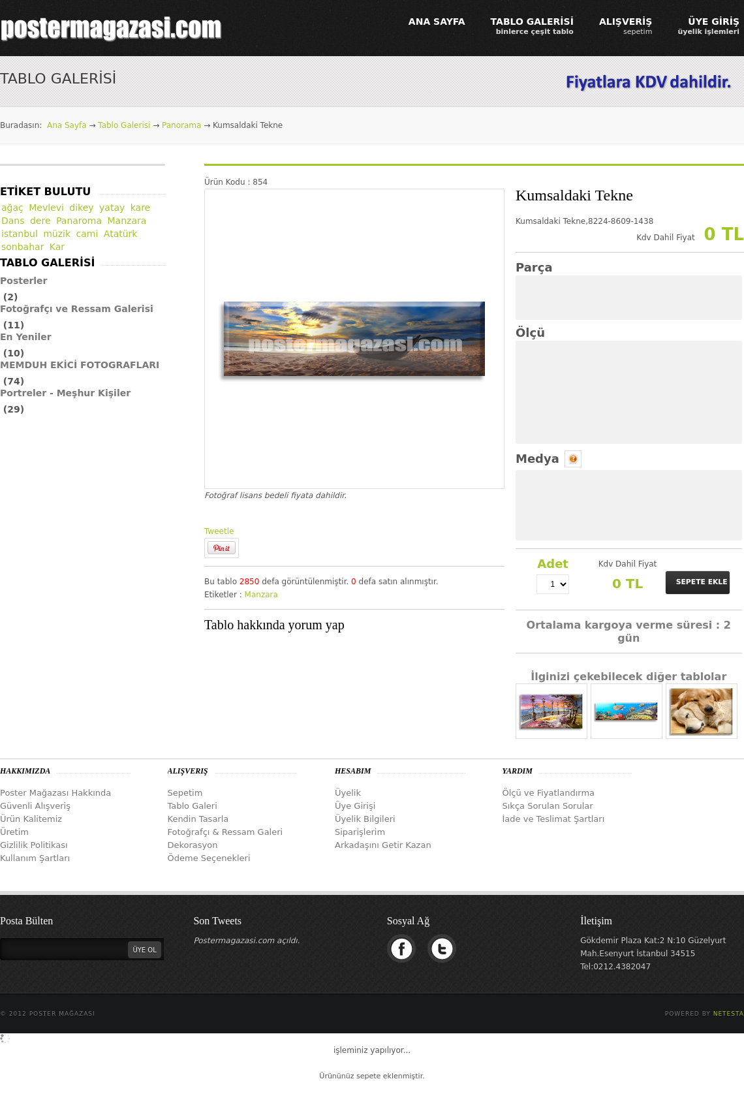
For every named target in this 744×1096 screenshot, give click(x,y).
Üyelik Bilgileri (365, 819)
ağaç (12, 207)
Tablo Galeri (192, 806)
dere (40, 220)
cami (87, 233)
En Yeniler (26, 337)
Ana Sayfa (67, 125)
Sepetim (185, 793)
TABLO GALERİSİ (532, 26)
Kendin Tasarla (198, 819)
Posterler (24, 280)
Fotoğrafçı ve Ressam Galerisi (76, 309)
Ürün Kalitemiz (31, 819)
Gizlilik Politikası (34, 845)
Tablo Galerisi (124, 125)
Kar (57, 247)
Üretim (14, 832)
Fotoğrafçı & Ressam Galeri (225, 832)
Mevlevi (46, 207)
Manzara (261, 594)
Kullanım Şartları (35, 858)
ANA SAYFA (437, 21)
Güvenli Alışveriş (35, 806)
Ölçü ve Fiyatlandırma (549, 793)
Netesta (728, 1013)
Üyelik (348, 793)
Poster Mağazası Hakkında (55, 793)
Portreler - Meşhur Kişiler (65, 393)
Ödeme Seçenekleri (209, 858)
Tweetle (219, 531)
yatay (112, 207)
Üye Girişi (355, 806)
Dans (13, 220)
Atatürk (121, 233)
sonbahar (22, 247)
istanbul (19, 233)
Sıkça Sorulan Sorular (548, 806)
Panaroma (79, 220)
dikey (81, 207)
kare (141, 207)
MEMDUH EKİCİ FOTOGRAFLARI (79, 365)
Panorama (181, 125)
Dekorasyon (193, 845)
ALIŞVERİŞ (626, 26)
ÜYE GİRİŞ (708, 26)
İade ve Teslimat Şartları (554, 819)
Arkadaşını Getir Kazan (383, 845)
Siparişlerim (360, 832)
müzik (56, 233)
